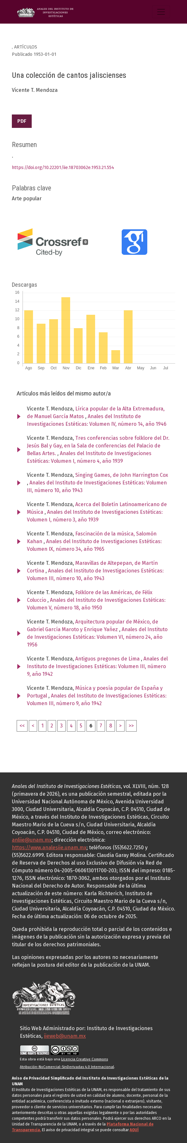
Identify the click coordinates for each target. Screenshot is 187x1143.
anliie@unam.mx (32, 840)
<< (22, 726)
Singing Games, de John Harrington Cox (121, 475)
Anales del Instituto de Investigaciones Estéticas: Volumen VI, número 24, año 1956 (97, 637)
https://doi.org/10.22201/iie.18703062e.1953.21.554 (63, 167)
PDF (21, 121)
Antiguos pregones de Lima (108, 659)
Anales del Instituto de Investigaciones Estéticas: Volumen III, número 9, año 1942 (97, 666)
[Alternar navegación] (161, 11)
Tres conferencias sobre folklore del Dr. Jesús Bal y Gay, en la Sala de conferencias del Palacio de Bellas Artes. (98, 445)
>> (131, 726)
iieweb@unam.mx (65, 1036)
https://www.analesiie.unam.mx (49, 847)
